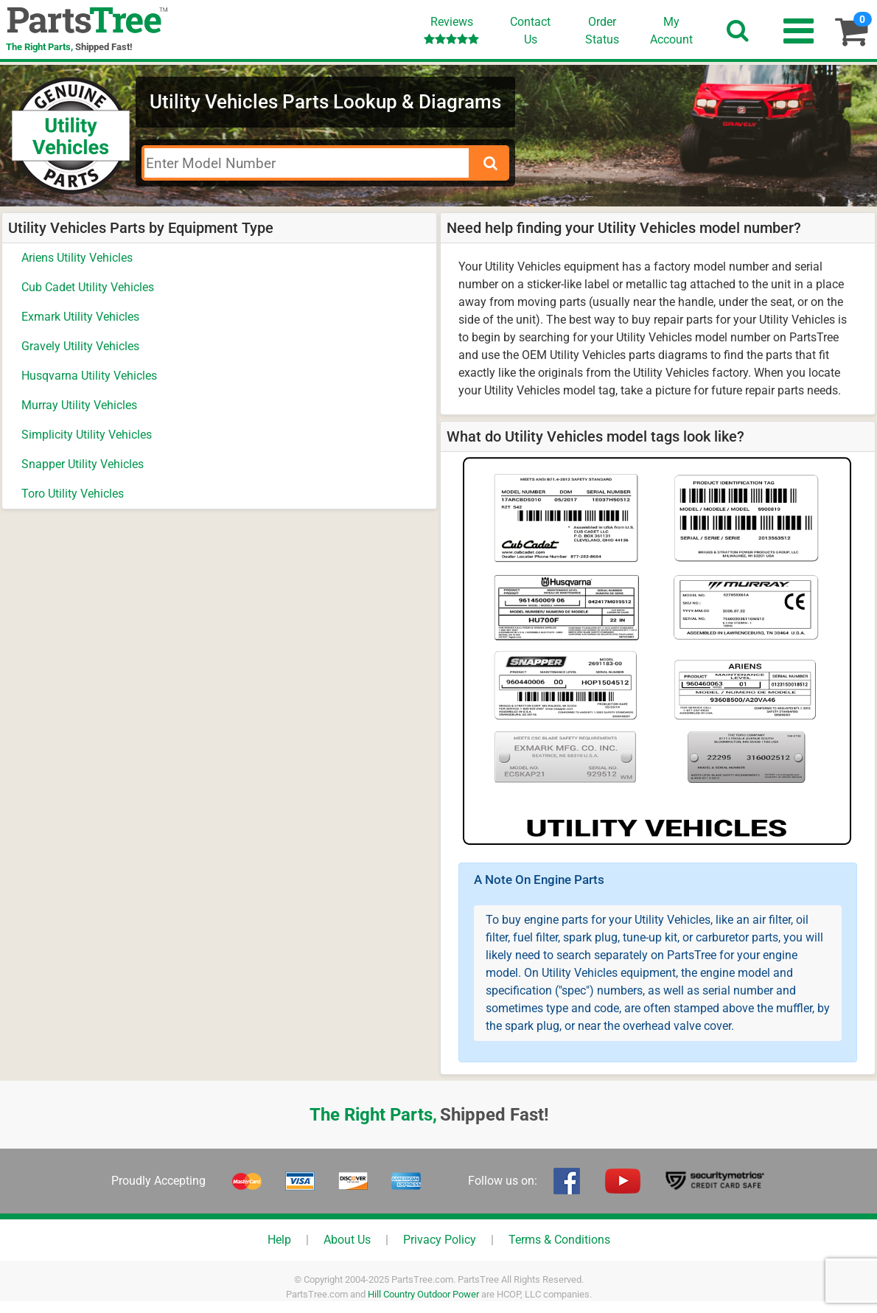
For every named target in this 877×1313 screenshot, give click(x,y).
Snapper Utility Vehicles (82, 464)
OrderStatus (602, 30)
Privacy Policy (439, 1240)
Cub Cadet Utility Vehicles (87, 287)
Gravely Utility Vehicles (80, 346)
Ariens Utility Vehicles (77, 258)
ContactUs (530, 30)
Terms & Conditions (559, 1240)
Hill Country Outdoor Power (423, 1294)
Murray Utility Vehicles (79, 405)
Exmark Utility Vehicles (80, 317)
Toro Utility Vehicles (72, 494)
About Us (347, 1240)
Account (671, 30)
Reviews (451, 30)
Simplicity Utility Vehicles (86, 435)
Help (279, 1240)
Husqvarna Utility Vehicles (89, 376)
